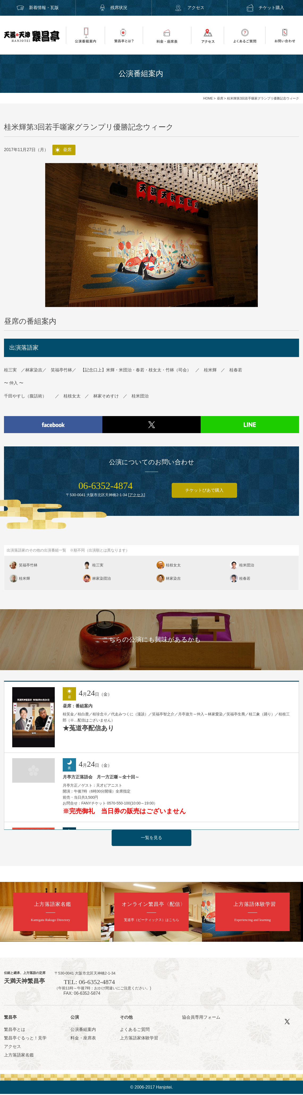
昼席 (220, 98)
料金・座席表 (83, 1039)
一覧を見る (151, 838)
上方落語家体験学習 (139, 1039)
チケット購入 (265, 7)
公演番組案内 (83, 1030)
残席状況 (113, 7)
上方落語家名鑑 (19, 1056)
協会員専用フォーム (201, 1018)
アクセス (189, 7)
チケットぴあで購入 (204, 491)
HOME (208, 98)
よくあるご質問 (135, 1030)
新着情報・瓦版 (38, 7)
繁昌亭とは (14, 1030)
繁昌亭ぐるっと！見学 (25, 1039)
